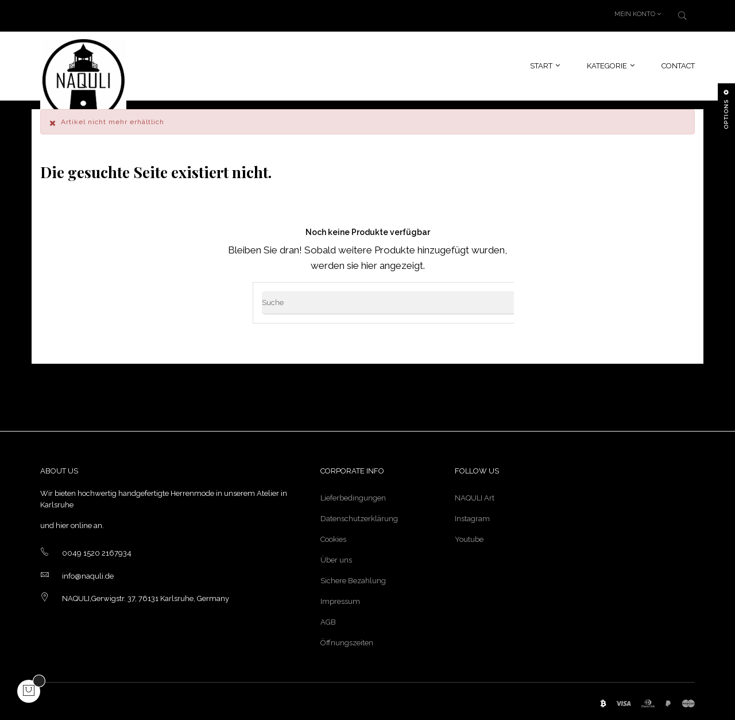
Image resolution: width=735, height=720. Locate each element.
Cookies (333, 536)
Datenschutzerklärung (359, 515)
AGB (328, 619)
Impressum (340, 598)
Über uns (336, 557)
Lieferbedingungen (353, 495)
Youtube (469, 536)
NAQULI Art (474, 495)
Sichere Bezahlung (353, 577)
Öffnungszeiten (346, 640)
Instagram (472, 515)
